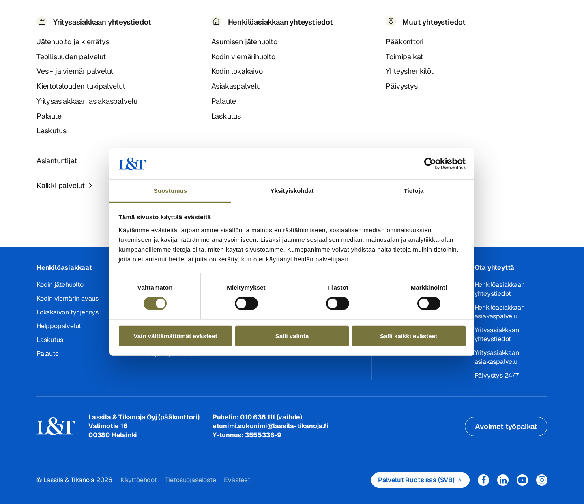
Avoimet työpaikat (506, 426)
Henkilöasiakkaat (64, 267)
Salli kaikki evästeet (408, 335)
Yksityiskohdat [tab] (291, 190)
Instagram (542, 480)
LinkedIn (503, 480)
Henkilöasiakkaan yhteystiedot (499, 289)
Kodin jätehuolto (60, 284)
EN (459, 16)
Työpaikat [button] (294, 16)
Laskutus (49, 339)
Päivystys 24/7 (496, 375)
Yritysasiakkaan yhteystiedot (496, 334)
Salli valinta (292, 335)
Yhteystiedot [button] (350, 16)
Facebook (483, 480)
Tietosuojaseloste (190, 480)
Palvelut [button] (91, 16)
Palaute (47, 353)
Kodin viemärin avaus (67, 298)
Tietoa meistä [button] (237, 16)
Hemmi (39, 40)
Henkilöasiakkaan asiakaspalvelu (499, 311)
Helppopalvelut (58, 326)
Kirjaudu (519, 16)
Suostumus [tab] (170, 190)
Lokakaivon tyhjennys (67, 312)
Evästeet (237, 480)
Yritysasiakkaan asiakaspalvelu (496, 357)
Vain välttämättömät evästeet (175, 335)
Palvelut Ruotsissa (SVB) (416, 480)
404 (57, 39)
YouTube (522, 480)
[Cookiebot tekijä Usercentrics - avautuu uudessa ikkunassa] (430, 164)
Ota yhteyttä (494, 267)
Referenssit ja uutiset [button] (159, 16)
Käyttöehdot (138, 480)
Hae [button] (477, 16)
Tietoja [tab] (414, 190)
